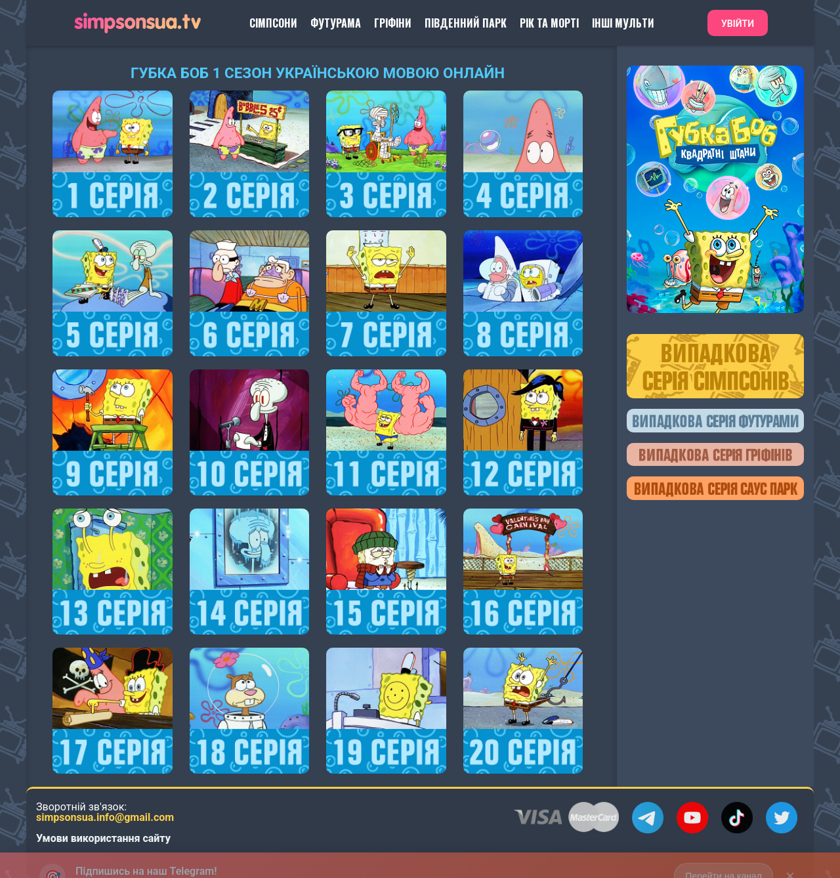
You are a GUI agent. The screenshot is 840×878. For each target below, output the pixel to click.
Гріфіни (392, 23)
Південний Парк (466, 23)
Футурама (335, 23)
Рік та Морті (549, 23)
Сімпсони (273, 23)
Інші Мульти (623, 23)
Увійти (737, 23)
